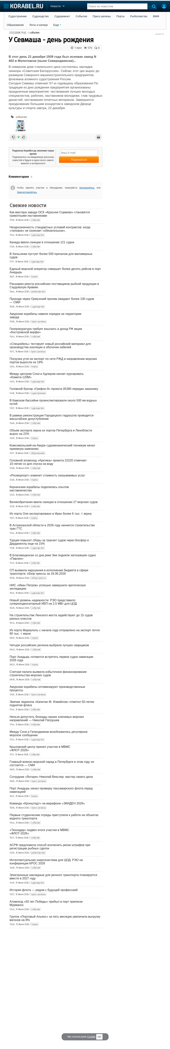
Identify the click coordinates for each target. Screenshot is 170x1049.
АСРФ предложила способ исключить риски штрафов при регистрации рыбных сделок (50, 846)
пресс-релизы (39, 321)
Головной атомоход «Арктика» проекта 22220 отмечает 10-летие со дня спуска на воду (48, 462)
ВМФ (156, 16)
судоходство (37, 235)
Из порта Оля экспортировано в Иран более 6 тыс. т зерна (50, 513)
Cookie (91, 1036)
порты (34, 276)
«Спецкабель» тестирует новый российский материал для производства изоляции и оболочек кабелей (50, 345)
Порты (120, 16)
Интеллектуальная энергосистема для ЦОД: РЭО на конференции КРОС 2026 (46, 861)
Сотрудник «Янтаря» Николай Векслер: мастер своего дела (51, 776)
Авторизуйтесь (87, 187)
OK (99, 1036)
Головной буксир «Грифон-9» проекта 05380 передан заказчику (54, 388)
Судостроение (17, 16)
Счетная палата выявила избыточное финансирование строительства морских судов (48, 673)
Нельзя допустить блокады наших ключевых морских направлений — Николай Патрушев (47, 718)
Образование (15, 24)
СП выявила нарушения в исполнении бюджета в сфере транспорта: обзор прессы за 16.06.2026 (49, 572)
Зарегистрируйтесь (27, 192)
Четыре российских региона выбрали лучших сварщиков (49, 645)
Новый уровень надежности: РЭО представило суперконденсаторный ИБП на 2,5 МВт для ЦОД (43, 602)
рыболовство (38, 291)
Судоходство (40, 16)
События (81, 16)
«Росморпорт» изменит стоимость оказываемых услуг (47, 475)
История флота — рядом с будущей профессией (44, 890)
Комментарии (19, 176)
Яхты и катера (38, 24)
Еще (56, 24)
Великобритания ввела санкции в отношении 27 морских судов (53, 502)
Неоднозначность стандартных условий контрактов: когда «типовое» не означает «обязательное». (50, 229)
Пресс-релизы (102, 16)
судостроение (38, 393)
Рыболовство (138, 16)
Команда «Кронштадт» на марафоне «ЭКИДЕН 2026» (47, 803)
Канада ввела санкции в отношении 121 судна (42, 242)
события (34, 32)
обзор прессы (39, 578)
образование (38, 453)
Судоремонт (62, 16)
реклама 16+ (160, 34)
